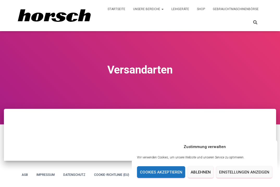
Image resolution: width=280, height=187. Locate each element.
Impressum (45, 175)
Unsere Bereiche (148, 9)
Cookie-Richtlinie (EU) (111, 175)
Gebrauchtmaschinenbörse (236, 9)
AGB (25, 175)
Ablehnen (201, 172)
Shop (201, 9)
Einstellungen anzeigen (244, 172)
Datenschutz (74, 175)
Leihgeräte (180, 9)
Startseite (116, 9)
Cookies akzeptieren (161, 172)
